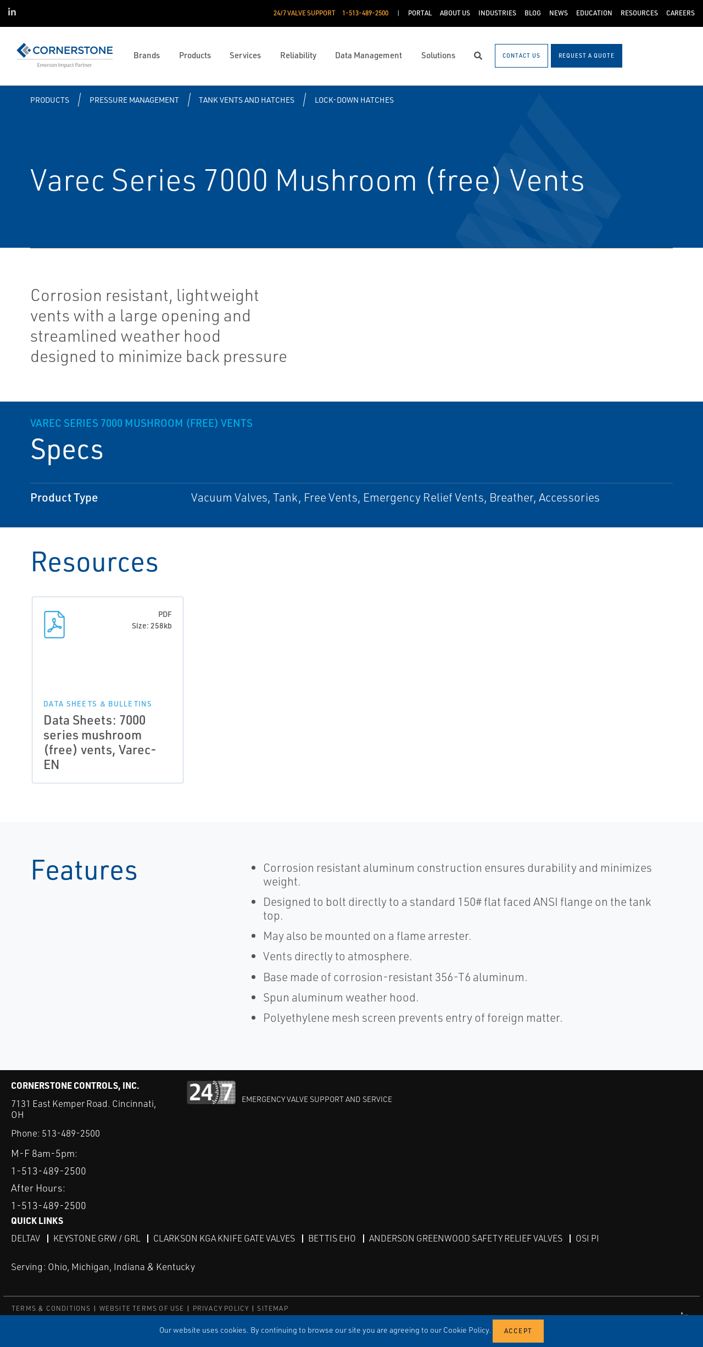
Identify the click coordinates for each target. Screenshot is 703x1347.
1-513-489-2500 (48, 1171)
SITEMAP (272, 1308)
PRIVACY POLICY (221, 1308)
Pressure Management (134, 99)
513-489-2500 (71, 1133)
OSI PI (587, 1238)
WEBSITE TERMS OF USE (142, 1308)
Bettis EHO (332, 1238)
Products (49, 99)
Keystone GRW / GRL (96, 1238)
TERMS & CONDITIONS (51, 1308)
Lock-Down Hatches (354, 99)
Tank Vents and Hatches (246, 99)
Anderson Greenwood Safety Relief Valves (465, 1238)
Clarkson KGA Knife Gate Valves (224, 1238)
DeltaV (25, 1238)
